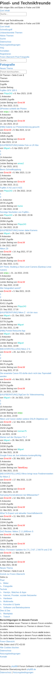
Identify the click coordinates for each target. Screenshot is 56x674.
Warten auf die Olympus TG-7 (13, 437)
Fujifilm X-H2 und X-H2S (11, 188)
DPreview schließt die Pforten (13, 109)
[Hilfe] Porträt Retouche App (12, 331)
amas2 (21, 163)
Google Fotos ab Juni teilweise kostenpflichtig (20, 455)
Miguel (7, 148)
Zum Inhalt (5, 11)
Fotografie (7, 64)
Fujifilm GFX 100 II (8, 90)
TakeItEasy (22, 468)
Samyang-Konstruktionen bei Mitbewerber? (19, 495)
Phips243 (8, 93)
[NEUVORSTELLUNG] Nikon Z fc (15, 349)
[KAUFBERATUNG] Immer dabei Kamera (18, 230)
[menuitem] (11, 33)
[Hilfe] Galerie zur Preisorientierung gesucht (19, 127)
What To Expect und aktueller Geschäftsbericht (21, 513)
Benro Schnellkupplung (10, 169)
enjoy (6, 112)
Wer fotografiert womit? (10, 288)
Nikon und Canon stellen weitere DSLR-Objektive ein (24, 419)
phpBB (14, 666)
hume (20, 206)
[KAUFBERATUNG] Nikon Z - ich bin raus (19, 312)
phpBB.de (31, 669)
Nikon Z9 (4, 249)
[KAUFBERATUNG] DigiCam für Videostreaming (22, 395)
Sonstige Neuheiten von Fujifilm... (15, 212)
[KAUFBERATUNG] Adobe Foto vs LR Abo (19, 145)
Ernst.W (21, 103)
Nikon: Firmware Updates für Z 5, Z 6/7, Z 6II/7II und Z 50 (26, 550)
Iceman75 (22, 431)
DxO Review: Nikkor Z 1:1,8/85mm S (16, 531)
